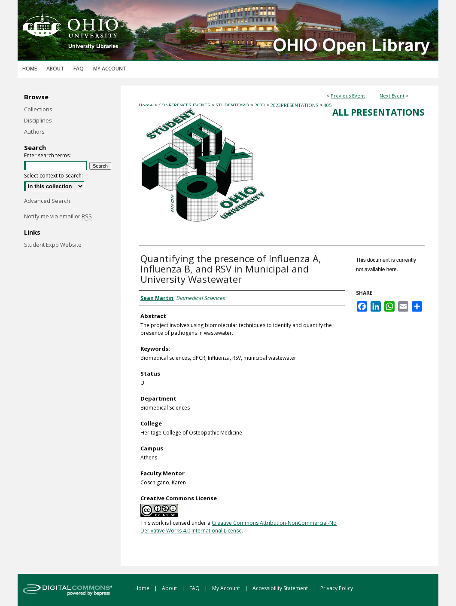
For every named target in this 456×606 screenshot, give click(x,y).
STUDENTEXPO (233, 105)
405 (327, 105)
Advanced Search (47, 201)
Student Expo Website (53, 244)
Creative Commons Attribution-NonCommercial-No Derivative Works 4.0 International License (238, 526)
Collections (38, 109)
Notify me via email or (58, 216)
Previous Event (348, 95)
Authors (34, 131)
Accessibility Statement (280, 588)
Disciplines (38, 120)
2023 (260, 105)
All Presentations (378, 112)
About (170, 588)
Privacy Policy (336, 588)
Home (146, 105)
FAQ (195, 588)
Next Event (392, 95)
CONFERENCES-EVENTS (184, 105)
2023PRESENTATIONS (295, 105)
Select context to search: (53, 175)
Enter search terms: (47, 155)
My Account (226, 588)
